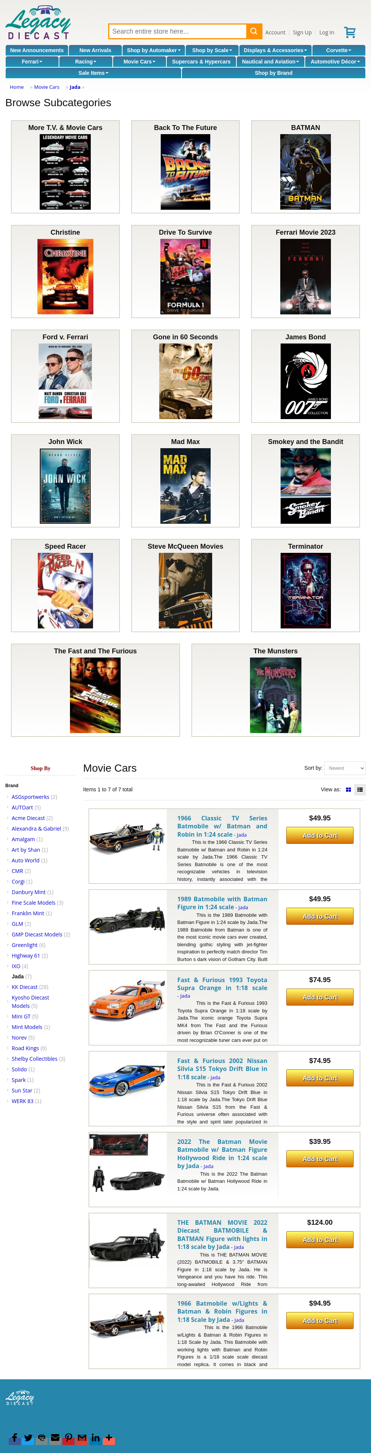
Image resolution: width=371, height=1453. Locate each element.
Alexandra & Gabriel (36, 828)
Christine (65, 271)
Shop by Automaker (154, 50)
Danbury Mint (29, 892)
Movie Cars (140, 62)
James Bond (305, 376)
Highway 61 (26, 955)
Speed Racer (65, 585)
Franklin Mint (28, 913)
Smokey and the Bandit (305, 481)
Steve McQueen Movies (185, 585)
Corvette (339, 50)
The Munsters (276, 690)
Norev (19, 1037)
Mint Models (27, 1027)
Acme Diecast (28, 818)
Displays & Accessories (275, 50)
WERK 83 (23, 1101)
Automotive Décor (335, 62)
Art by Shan (26, 849)
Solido (19, 1069)
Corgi (18, 881)
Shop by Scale (212, 50)
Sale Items (94, 73)
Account (275, 32)
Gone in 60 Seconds (186, 376)
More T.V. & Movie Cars (65, 167)
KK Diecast (24, 986)
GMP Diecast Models (37, 934)
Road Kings (25, 1048)
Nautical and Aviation (270, 62)
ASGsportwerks (31, 796)
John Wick (65, 481)
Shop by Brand (274, 73)
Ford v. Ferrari (65, 376)
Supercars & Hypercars (201, 62)
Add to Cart (320, 835)
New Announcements (37, 50)
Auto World (26, 860)
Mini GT (21, 1016)
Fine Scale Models (34, 902)
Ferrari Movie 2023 (305, 271)
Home (17, 87)
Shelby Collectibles (34, 1058)
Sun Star (22, 1090)
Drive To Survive (186, 271)
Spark (19, 1079)
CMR (17, 870)
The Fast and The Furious (95, 690)
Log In (326, 32)
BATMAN (305, 167)
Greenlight (24, 945)
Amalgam (23, 839)
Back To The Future (186, 167)
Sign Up (302, 32)
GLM (17, 923)
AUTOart (22, 807)
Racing (86, 62)
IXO (16, 966)
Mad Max (186, 481)
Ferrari (32, 62)
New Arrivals (95, 50)
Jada (75, 87)
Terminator (305, 585)
